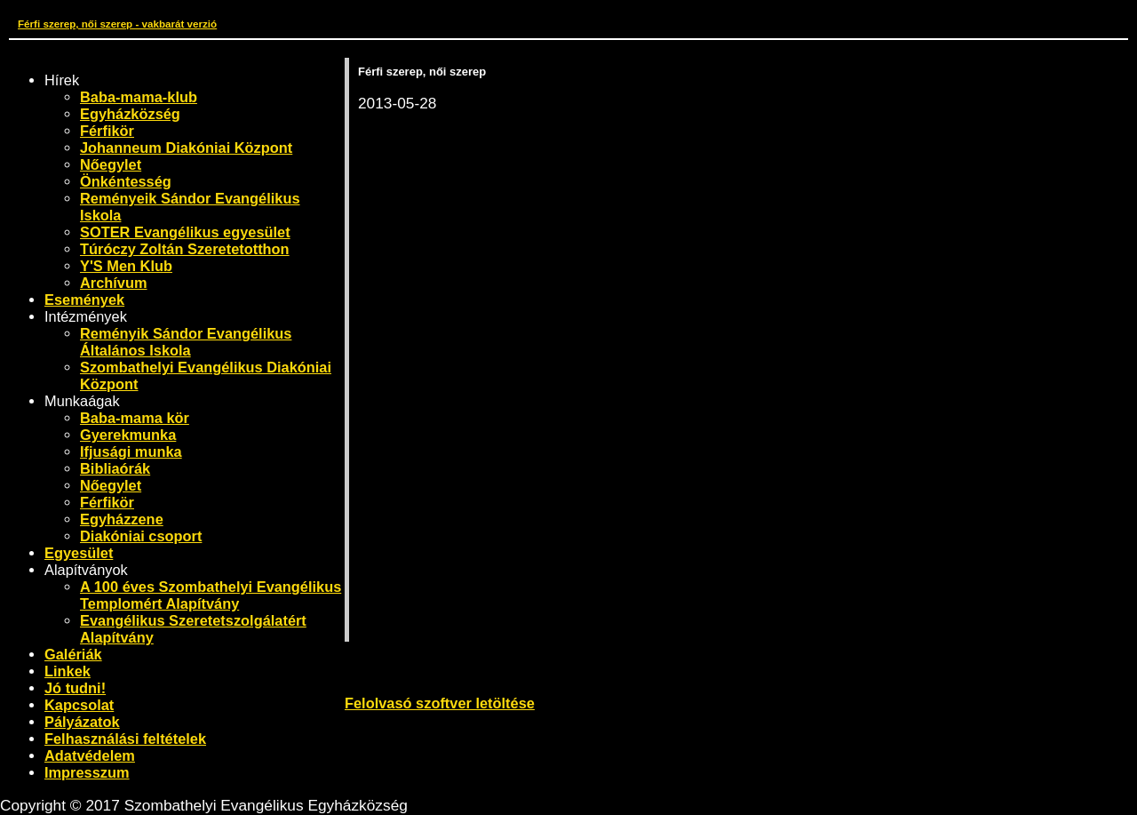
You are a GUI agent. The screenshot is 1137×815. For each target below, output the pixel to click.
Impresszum (87, 772)
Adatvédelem (89, 755)
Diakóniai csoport (141, 536)
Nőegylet (110, 164)
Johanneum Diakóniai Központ (186, 148)
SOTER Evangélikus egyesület (185, 232)
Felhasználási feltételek (125, 739)
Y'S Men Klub (126, 266)
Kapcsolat (79, 705)
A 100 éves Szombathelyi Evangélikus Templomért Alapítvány (210, 595)
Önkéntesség (125, 181)
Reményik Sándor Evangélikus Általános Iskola (185, 341)
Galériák (73, 654)
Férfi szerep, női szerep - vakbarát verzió (117, 23)
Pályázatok (82, 722)
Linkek (67, 671)
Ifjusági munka (131, 451)
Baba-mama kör (134, 418)
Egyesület (78, 553)
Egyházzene (121, 519)
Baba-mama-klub (138, 97)
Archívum (113, 283)
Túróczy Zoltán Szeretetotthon (185, 249)
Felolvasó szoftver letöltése (440, 703)
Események (84, 300)
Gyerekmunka (128, 435)
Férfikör (107, 131)
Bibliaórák (115, 468)
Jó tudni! (75, 688)
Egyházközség (130, 114)
